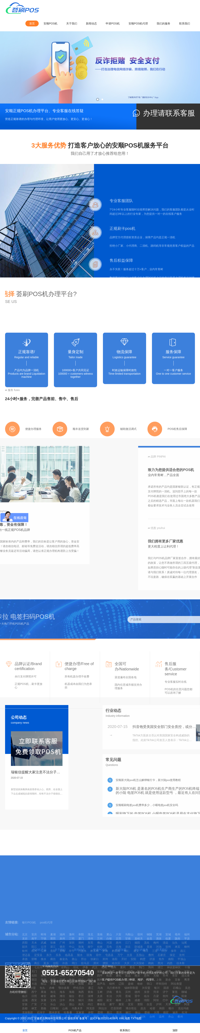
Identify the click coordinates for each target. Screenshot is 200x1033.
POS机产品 (75, 1028)
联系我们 (184, 23)
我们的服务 (163, 23)
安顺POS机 (51, 23)
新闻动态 (91, 23)
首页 (32, 23)
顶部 (175, 1028)
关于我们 (71, 23)
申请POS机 (113, 23)
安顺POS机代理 (138, 23)
